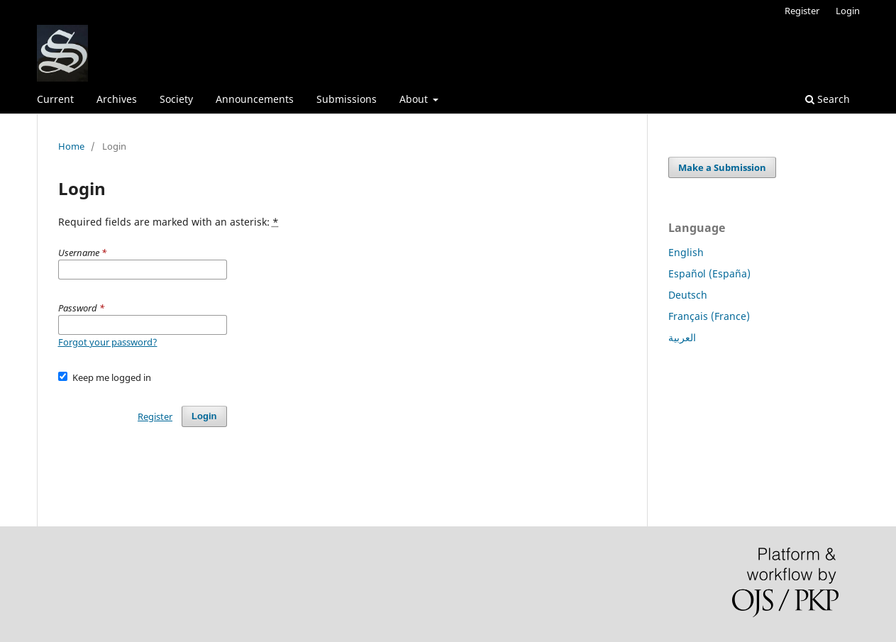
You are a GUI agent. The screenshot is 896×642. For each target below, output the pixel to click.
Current (55, 99)
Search (827, 99)
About (415, 99)
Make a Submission (722, 167)
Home (71, 146)
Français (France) (709, 316)
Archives (116, 99)
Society (176, 99)
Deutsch (687, 294)
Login (848, 10)
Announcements (255, 99)
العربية (682, 337)
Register (802, 10)
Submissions (346, 99)
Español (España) (709, 273)
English (686, 252)
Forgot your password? (107, 342)
